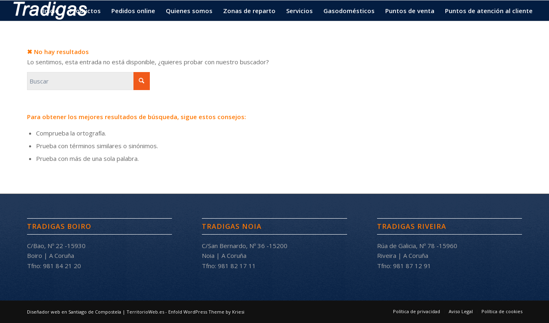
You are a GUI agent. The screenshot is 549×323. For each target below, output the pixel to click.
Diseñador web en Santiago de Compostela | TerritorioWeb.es (95, 312)
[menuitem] (51, 10)
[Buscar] (88, 81)
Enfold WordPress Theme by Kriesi (206, 312)
